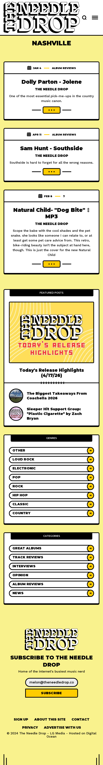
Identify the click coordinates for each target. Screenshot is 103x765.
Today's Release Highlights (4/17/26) (51, 373)
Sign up (21, 719)
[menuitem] (21, 720)
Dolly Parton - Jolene (51, 82)
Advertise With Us (62, 728)
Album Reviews (64, 68)
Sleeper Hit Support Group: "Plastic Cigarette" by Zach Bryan (54, 413)
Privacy (30, 728)
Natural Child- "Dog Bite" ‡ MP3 (51, 213)
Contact (80, 719)
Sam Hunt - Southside (51, 148)
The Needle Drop (51, 89)
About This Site (50, 719)
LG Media (57, 733)
